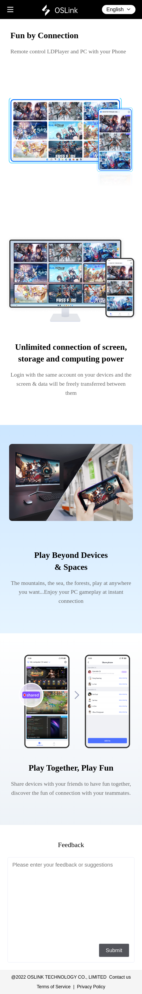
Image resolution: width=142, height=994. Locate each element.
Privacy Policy (91, 986)
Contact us (120, 977)
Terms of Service (53, 986)
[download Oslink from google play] (38, 77)
